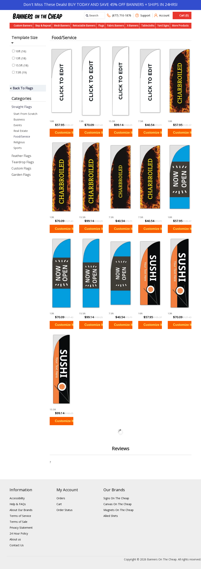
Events (17, 125)
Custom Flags (21, 168)
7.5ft (19, 72)
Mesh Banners (62, 25)
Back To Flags (23, 88)
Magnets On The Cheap (118, 510)
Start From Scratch (25, 114)
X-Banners (132, 25)
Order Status (65, 510)
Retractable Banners (84, 25)
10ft (19, 51)
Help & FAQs (18, 504)
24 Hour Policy (19, 533)
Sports (17, 148)
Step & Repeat (43, 25)
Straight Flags (22, 107)
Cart (59, 504)
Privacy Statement (21, 527)
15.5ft (20, 65)
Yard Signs (163, 25)
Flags (101, 25)
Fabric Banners (115, 25)
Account (162, 15)
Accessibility (17, 498)
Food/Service (21, 136)
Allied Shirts (110, 516)
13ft (19, 58)
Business (19, 119)
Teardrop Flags (23, 162)
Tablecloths (147, 25)
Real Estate (20, 131)
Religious (19, 142)
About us (15, 539)
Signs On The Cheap (116, 498)
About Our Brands (21, 510)
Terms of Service (20, 516)
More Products (180, 25)
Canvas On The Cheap (117, 504)
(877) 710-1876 (119, 15)
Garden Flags (21, 174)
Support (142, 15)
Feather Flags (21, 156)
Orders (61, 498)
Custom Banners (23, 25)
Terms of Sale (18, 522)
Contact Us (17, 545)
